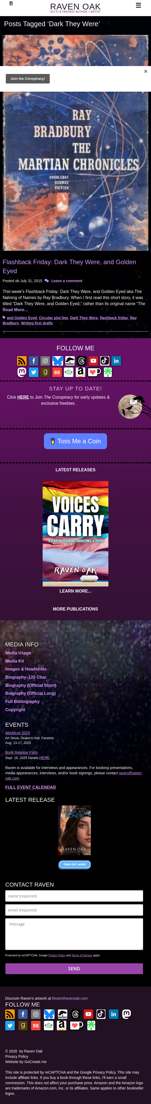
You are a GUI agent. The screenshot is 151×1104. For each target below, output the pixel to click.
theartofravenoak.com (70, 998)
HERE (23, 397)
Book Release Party (21, 752)
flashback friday (114, 318)
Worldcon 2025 (17, 733)
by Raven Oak (31, 1051)
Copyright (15, 709)
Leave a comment (66, 281)
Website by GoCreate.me (26, 1062)
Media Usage (18, 653)
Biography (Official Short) (31, 685)
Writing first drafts (37, 323)
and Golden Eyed (22, 318)
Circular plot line (53, 318)
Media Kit (14, 661)
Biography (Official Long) (30, 693)
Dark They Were (84, 318)
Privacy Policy (57, 955)
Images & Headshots (26, 669)
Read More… (15, 310)
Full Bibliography (22, 701)
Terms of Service (82, 955)
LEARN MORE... (76, 591)
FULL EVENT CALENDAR (30, 787)
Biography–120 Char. (26, 677)
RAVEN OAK (75, 6)
